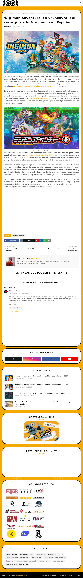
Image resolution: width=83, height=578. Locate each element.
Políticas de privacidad (49, 575)
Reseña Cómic (23, 564)
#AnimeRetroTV (45, 561)
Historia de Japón (58, 561)
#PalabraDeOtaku (11, 564)
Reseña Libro (33, 561)
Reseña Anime (24, 558)
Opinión (50, 554)
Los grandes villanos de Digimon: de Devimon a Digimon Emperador (43, 393)
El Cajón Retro (10, 561)
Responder (13, 308)
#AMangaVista (36, 558)
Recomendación (60, 558)
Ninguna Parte (15, 291)
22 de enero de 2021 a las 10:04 (19, 293)
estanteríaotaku (22, 575)
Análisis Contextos (14, 13)
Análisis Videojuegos (26, 554)
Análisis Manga (22, 561)
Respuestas (15, 311)
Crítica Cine (59, 554)
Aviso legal (77, 575)
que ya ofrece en (40, 98)
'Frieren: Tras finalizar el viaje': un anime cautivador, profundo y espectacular (42, 403)
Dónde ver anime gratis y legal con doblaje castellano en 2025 (41, 376)
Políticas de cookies (65, 575)
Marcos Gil (7, 26)
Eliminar (19, 308)
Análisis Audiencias (12, 558)
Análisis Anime (48, 558)
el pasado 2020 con (39, 155)
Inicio (5, 13)
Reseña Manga (40, 554)
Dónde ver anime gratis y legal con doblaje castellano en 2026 (41, 384)
